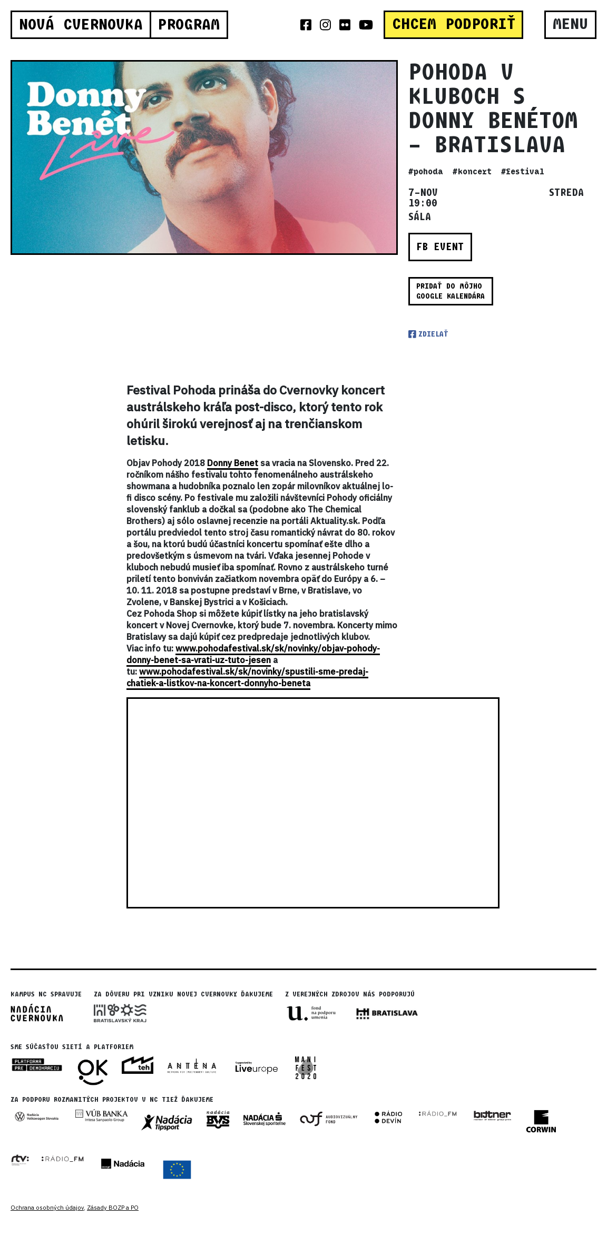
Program (189, 25)
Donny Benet (232, 463)
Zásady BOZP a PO (113, 1207)
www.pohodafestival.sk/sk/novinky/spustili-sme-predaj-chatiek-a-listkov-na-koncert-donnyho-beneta (247, 677)
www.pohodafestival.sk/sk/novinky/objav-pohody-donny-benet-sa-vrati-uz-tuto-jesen (253, 654)
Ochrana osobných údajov (47, 1207)
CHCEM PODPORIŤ (453, 24)
